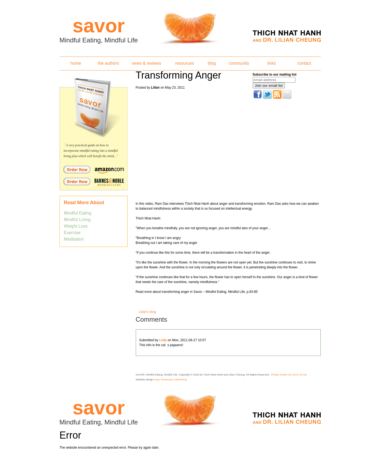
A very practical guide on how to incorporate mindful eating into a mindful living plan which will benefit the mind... (91, 150)
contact (304, 63)
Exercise (72, 232)
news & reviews (146, 63)
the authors (108, 63)
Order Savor (94, 169)
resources (184, 63)
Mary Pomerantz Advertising (170, 379)
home (75, 63)
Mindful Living (77, 219)
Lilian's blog (147, 312)
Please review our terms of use (289, 374)
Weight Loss (76, 226)
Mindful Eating (77, 213)
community (239, 63)
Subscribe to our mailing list (274, 74)
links (271, 63)
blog (212, 63)
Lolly (163, 340)
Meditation (74, 239)
